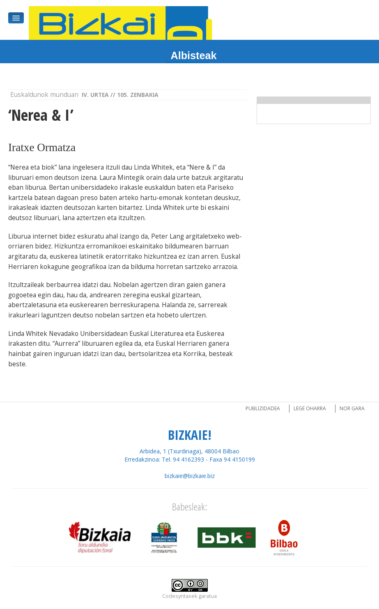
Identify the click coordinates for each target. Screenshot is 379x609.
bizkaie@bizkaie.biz (190, 476)
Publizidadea (263, 408)
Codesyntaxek (179, 596)
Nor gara (352, 408)
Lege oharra (310, 408)
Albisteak (194, 55)
